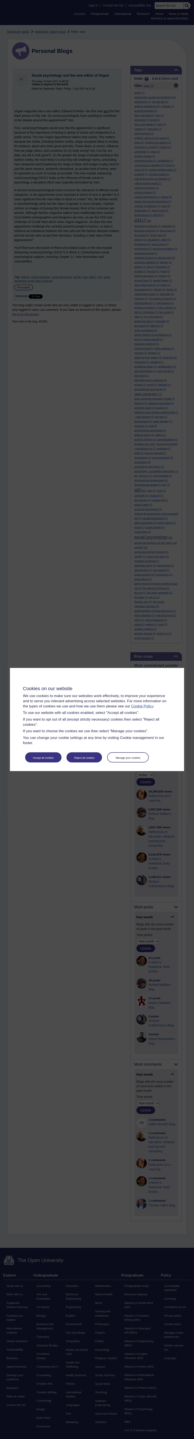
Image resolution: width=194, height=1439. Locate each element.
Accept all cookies (43, 757)
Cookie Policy (142, 706)
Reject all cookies (84, 757)
